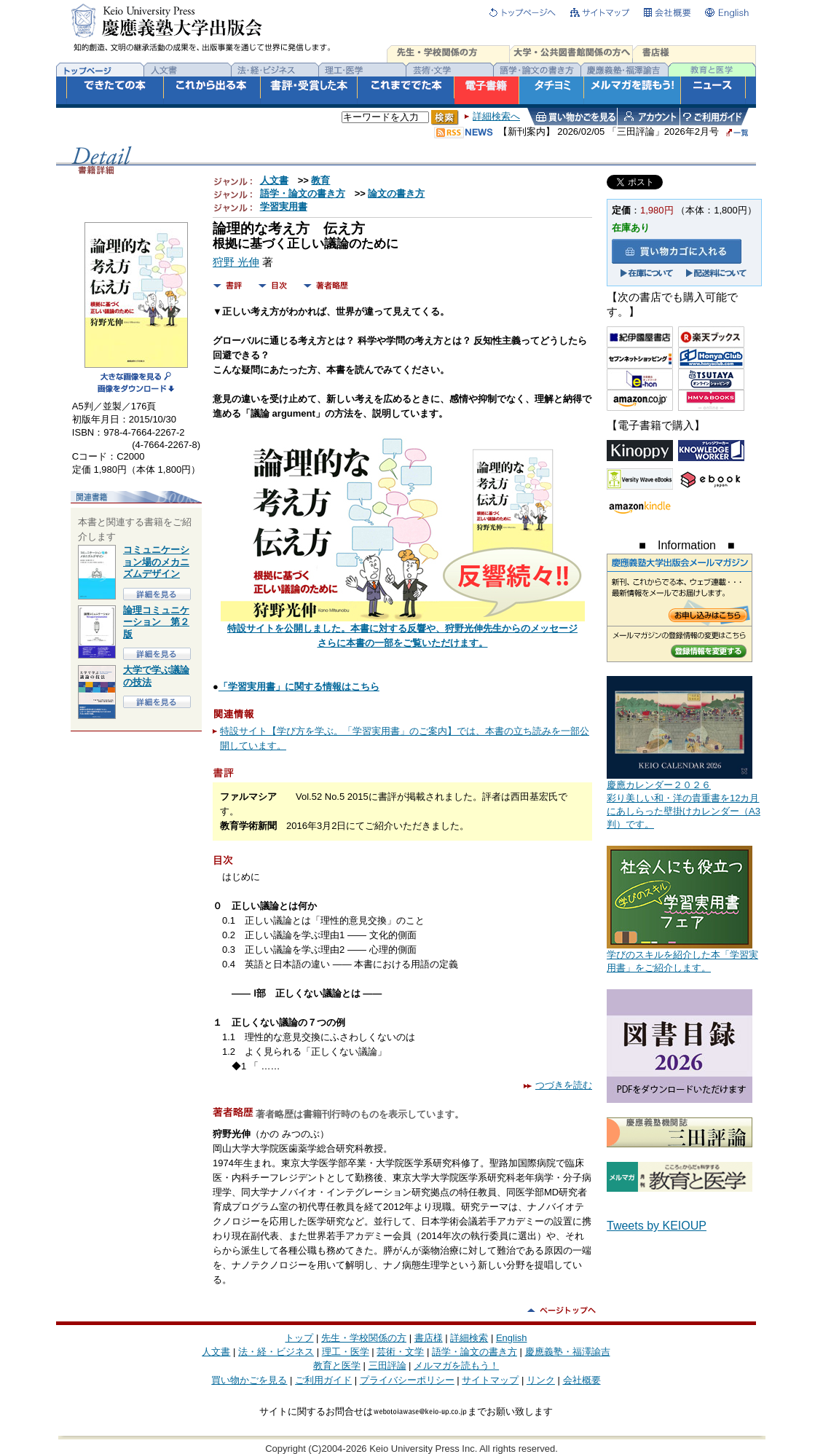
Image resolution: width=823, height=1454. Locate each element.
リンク (541, 1380)
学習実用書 (283, 206)
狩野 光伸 (236, 262)
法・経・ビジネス (276, 1351)
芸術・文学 (400, 1351)
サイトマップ (490, 1380)
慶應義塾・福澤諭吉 (567, 1351)
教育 (320, 180)
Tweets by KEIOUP (656, 1225)
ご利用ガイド (323, 1380)
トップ (299, 1337)
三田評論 (387, 1365)
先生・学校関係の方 (363, 1337)
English (511, 1337)
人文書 (274, 180)
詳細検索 (469, 1337)
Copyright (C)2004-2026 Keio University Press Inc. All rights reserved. (411, 1448)
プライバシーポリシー (407, 1380)
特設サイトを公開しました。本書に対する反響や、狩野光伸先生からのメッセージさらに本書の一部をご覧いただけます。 (403, 630)
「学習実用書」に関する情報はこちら (298, 686)
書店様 (428, 1337)
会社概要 (582, 1380)
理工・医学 (345, 1351)
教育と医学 (337, 1365)
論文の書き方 (396, 193)
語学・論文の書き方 (302, 193)
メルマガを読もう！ (456, 1365)
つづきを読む (558, 1085)
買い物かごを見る (249, 1380)
